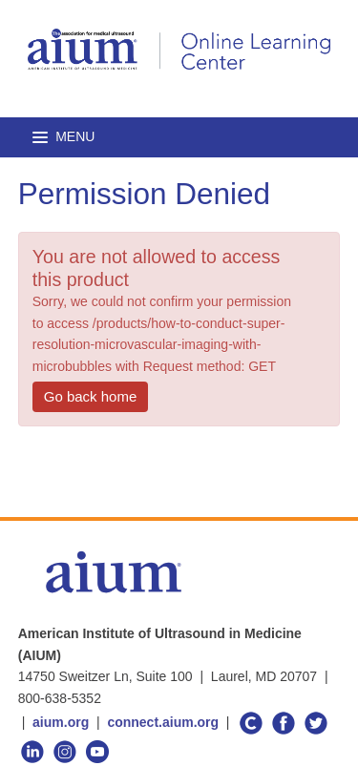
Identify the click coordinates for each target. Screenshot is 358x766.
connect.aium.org (163, 722)
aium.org (60, 722)
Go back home (90, 396)
